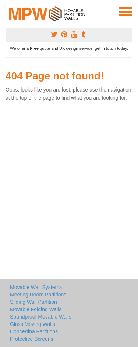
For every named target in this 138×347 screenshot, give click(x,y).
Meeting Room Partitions (38, 295)
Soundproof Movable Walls (40, 317)
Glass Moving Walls (32, 324)
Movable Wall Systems (36, 287)
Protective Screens (31, 339)
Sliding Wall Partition (33, 302)
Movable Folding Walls (35, 309)
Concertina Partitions (34, 331)
